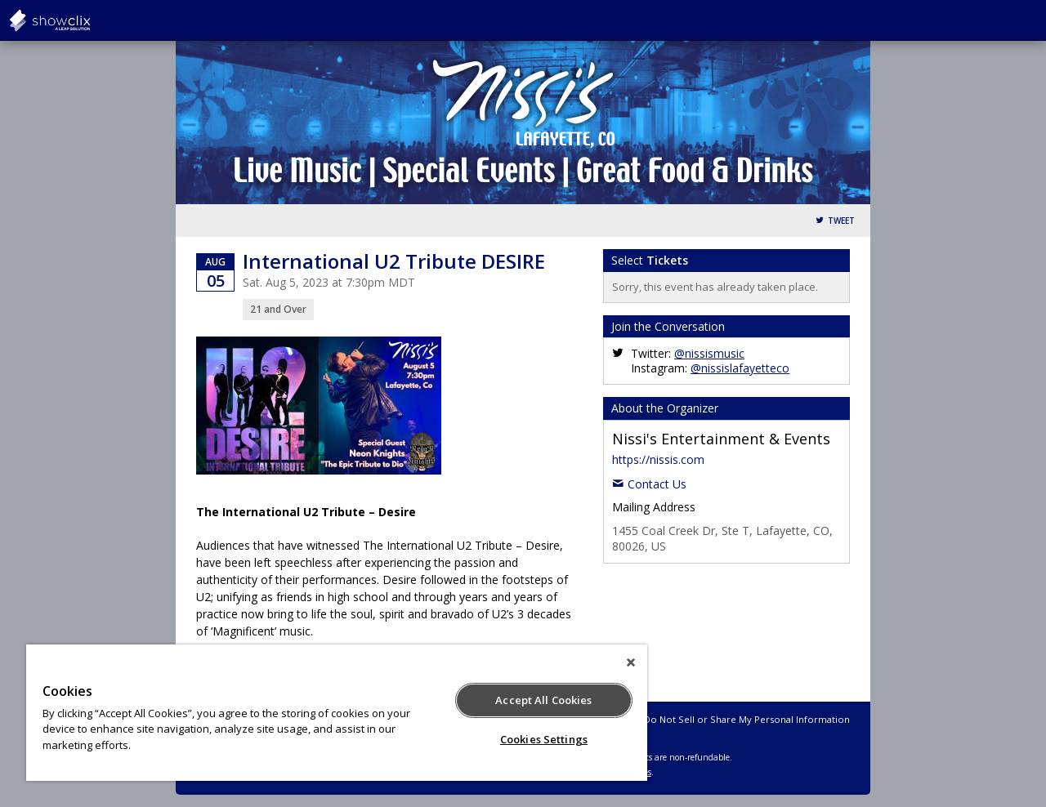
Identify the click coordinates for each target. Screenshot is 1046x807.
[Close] (631, 662)
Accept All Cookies (543, 700)
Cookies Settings (544, 739)
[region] (336, 712)
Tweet (841, 221)
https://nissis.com (658, 459)
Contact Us (657, 484)
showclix (90, 20)
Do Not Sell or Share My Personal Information (747, 719)
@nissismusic (709, 353)
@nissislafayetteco (740, 368)
